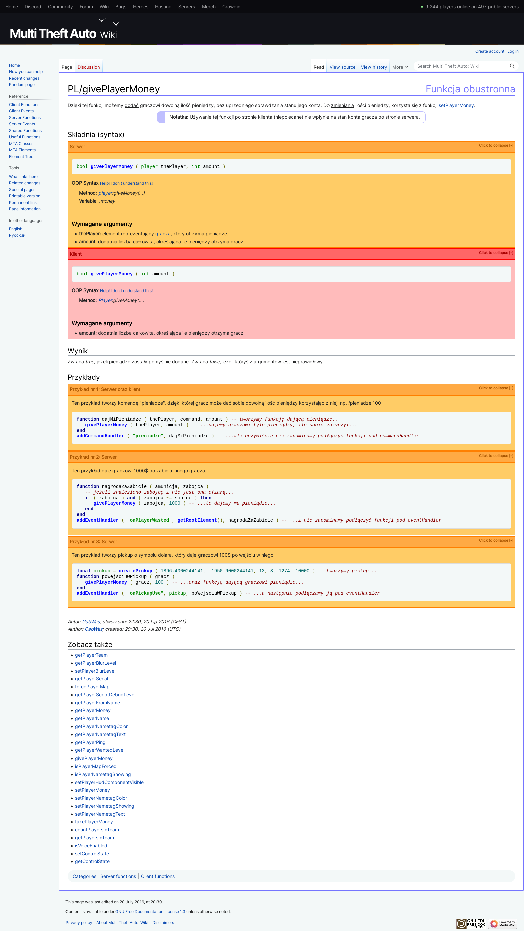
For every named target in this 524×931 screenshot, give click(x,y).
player (149, 166)
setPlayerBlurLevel (95, 671)
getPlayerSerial (91, 678)
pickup (101, 571)
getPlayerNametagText (100, 734)
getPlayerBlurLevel (95, 663)
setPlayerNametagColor (101, 798)
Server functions (118, 876)
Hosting (163, 6)
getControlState (92, 861)
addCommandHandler (100, 436)
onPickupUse (145, 593)
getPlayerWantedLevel (99, 750)
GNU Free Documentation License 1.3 (150, 911)
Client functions (158, 876)
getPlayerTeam (91, 655)
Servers (186, 6)
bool (82, 166)
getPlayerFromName (97, 702)
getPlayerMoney (93, 710)
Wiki (104, 6)
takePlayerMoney (94, 821)
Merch (209, 6)
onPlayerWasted (149, 520)
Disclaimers (163, 922)
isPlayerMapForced (96, 766)
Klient (291, 253)
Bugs (120, 6)
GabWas (91, 621)
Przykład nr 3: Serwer (291, 541)
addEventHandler (98, 520)
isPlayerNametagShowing (103, 774)
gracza (163, 233)
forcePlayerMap (92, 686)
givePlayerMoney (112, 166)
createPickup (135, 571)
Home (11, 6)
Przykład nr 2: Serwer (291, 456)
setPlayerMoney (456, 105)
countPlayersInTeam (97, 829)
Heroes (140, 6)
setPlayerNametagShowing (104, 806)
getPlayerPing (90, 742)
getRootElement (197, 520)
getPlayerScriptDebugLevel (105, 694)
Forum (86, 6)
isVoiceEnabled (91, 845)
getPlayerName (92, 718)
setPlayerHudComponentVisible (109, 782)
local (84, 571)
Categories (84, 876)
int (195, 166)
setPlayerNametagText (100, 814)
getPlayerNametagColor (101, 726)
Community (60, 6)
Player (105, 300)
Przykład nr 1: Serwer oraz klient (291, 389)
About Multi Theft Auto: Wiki (122, 922)
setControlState (92, 853)
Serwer (291, 146)
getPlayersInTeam (94, 837)
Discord (33, 6)
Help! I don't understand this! (126, 183)
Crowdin (231, 6)
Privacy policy (79, 922)
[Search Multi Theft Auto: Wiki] (466, 66)
